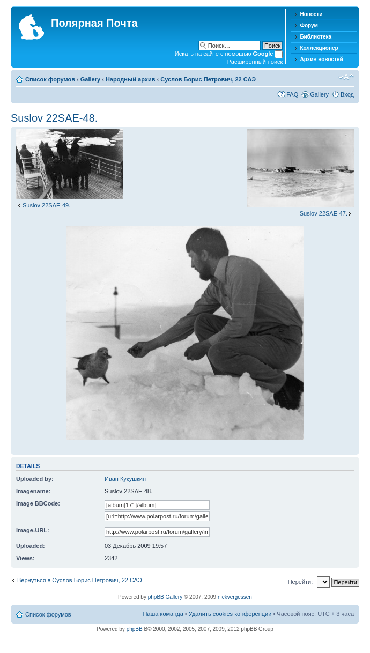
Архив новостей (321, 59)
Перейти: (300, 581)
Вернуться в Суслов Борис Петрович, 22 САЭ (79, 580)
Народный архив (131, 79)
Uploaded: (30, 546)
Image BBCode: (38, 503)
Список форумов (50, 79)
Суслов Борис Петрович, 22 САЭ (208, 79)
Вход (347, 94)
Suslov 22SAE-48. (54, 118)
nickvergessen (235, 597)
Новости (311, 14)
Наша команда (163, 614)
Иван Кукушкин (125, 479)
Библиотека (315, 37)
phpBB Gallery (165, 597)
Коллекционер (319, 48)
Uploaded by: (35, 479)
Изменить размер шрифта (346, 77)
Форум (308, 25)
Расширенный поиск (255, 61)
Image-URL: (32, 530)
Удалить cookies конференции (230, 614)
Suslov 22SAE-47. (323, 213)
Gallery (90, 79)
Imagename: (33, 491)
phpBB (135, 629)
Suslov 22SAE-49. (46, 205)
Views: (25, 558)
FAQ (292, 94)
